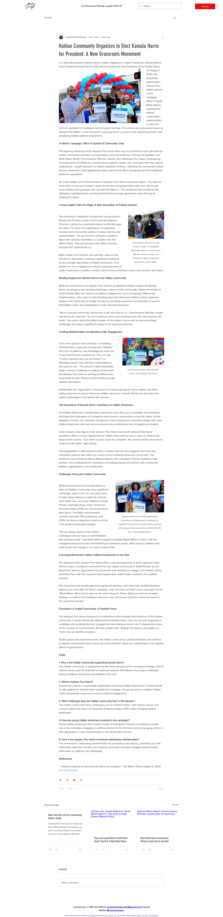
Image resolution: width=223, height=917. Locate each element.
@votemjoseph (115, 910)
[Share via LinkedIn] (74, 780)
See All (175, 804)
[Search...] (159, 6)
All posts (48, 17)
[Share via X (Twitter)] (67, 780)
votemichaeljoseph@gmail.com (124, 907)
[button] (174, 18)
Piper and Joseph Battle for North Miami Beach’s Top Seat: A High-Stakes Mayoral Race (111, 840)
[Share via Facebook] (60, 780)
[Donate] (205, 6)
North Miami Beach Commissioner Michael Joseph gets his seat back (155, 840)
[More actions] (162, 37)
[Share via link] (81, 780)
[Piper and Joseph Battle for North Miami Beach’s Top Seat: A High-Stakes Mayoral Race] (111, 821)
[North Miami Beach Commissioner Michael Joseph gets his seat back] (157, 821)
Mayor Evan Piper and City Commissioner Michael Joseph (65, 816)
